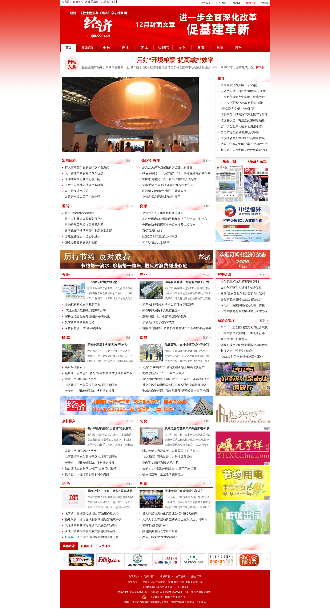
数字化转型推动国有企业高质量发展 (88, 230)
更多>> (130, 160)
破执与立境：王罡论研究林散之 (163, 474)
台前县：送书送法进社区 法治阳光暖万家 (92, 537)
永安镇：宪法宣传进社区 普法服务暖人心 (92, 513)
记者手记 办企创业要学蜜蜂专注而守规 (167, 185)
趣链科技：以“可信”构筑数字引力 (164, 316)
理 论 (239, 47)
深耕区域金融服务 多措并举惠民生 (87, 316)
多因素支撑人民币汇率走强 (82, 196)
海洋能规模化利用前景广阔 (82, 179)
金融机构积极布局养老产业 (82, 304)
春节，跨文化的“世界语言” (159, 537)
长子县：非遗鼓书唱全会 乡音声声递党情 (169, 468)
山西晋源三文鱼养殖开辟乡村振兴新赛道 (91, 384)
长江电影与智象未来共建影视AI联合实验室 (187, 429)
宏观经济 (87, 47)
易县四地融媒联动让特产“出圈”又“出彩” (91, 468)
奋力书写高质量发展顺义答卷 (240, 132)
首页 (68, 47)
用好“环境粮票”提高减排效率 (175, 60)
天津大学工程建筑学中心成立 (184, 491)
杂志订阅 (196, 576)
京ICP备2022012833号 (197, 592)
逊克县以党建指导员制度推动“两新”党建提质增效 (174, 384)
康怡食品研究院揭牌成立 (158, 322)
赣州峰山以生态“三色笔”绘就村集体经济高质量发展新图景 (109, 429)
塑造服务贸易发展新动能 (81, 242)
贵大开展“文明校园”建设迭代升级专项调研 (170, 513)
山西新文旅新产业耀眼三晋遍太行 (164, 191)
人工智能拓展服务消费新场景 (84, 173)
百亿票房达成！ (152, 230)
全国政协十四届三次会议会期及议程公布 (168, 224)
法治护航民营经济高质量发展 (84, 224)
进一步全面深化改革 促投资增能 (242, 102)
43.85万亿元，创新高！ (157, 242)
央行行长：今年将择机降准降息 (163, 213)
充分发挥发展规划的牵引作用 (161, 196)
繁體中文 (251, 2)
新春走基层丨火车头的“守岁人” (108, 344)
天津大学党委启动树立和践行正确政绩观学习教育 (174, 519)
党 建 (220, 47)
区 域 (144, 47)
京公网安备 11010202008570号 (168, 597)
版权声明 (165, 576)
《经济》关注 (150, 160)
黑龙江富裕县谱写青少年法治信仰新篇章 (91, 525)
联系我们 (149, 576)
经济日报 (229, 161)
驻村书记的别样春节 (155, 525)
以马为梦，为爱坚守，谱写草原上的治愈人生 (171, 450)
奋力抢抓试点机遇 (76, 191)
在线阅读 (235, 2)
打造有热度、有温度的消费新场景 (243, 120)
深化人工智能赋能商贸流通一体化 (243, 305)
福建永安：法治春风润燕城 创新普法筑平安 (93, 519)
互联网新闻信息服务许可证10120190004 (165, 587)
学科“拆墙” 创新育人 (234, 339)
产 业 (125, 47)
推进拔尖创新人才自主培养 (160, 531)
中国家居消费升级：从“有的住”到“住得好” (170, 179)
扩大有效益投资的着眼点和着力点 (87, 167)
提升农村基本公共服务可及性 (84, 218)
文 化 (182, 47)
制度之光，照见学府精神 (237, 350)
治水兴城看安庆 (75, 367)
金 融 (106, 47)
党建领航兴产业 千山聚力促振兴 (163, 373)
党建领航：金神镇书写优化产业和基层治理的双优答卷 (187, 345)
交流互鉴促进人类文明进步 (82, 236)
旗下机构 (181, 576)
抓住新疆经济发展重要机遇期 (240, 281)
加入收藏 (221, 2)
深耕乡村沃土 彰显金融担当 (83, 328)
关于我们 (134, 576)
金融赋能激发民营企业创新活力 (241, 299)
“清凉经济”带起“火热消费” (238, 108)
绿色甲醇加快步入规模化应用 (161, 310)
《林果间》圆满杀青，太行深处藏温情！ (168, 456)
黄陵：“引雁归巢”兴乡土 (81, 379)
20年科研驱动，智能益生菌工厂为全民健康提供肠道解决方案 (187, 283)
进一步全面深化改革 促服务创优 (242, 126)
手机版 (264, 2)
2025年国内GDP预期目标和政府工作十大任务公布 (174, 218)
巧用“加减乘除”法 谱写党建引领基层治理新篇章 (173, 367)
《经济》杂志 (256, 161)
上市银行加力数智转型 (102, 282)
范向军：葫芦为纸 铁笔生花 (160, 462)
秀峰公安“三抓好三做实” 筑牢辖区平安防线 (109, 491)
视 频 (143, 206)
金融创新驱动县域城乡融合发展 (241, 287)
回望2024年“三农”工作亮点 (159, 236)
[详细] (260, 67)
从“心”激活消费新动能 (79, 213)
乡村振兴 (163, 47)
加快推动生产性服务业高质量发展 (243, 138)
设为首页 (206, 2)
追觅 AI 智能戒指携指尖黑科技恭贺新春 (168, 304)
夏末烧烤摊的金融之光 (79, 322)
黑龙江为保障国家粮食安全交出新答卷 (167, 167)
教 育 (201, 47)
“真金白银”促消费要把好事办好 (85, 310)
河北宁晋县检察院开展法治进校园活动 (90, 531)
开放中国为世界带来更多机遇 (84, 185)
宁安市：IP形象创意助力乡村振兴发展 (89, 390)
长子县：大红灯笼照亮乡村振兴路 (87, 474)
